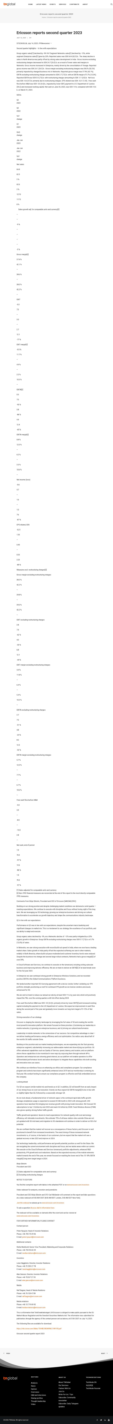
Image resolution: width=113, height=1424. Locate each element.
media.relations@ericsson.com (34, 1253)
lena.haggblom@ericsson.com (33, 1269)
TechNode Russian (93, 1388)
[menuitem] (30, 4)
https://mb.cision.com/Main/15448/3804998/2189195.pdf (39, 1329)
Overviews (35, 1392)
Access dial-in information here (42, 1208)
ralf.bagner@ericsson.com (32, 1296)
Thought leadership (38, 1401)
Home (30, 4)
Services (62, 4)
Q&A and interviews (38, 1395)
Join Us (61, 1391)
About (85, 4)
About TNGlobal (64, 1382)
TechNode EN (91, 1382)
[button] (112, 4)
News (33, 1386)
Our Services (63, 1385)
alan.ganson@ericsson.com (32, 1280)
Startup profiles (37, 1398)
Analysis (34, 1383)
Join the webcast (23, 1203)
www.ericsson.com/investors (78, 1185)
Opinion (34, 1389)
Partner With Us (64, 1388)
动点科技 (89, 1385)
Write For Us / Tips (66, 1394)
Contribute (74, 4)
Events (52, 4)
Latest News (41, 4)
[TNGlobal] (9, 4)
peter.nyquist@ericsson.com (33, 1237)
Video (33, 1404)
